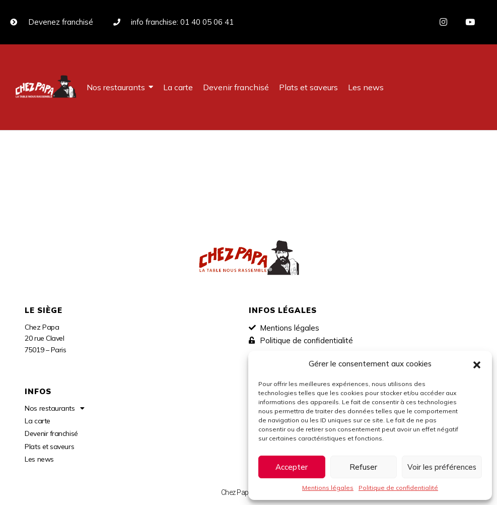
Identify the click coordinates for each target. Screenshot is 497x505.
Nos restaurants (54, 408)
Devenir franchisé (51, 433)
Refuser (363, 467)
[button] (477, 364)
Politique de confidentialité (398, 487)
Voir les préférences (441, 467)
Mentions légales (327, 487)
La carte (37, 420)
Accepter (291, 467)
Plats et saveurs (49, 446)
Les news (39, 459)
